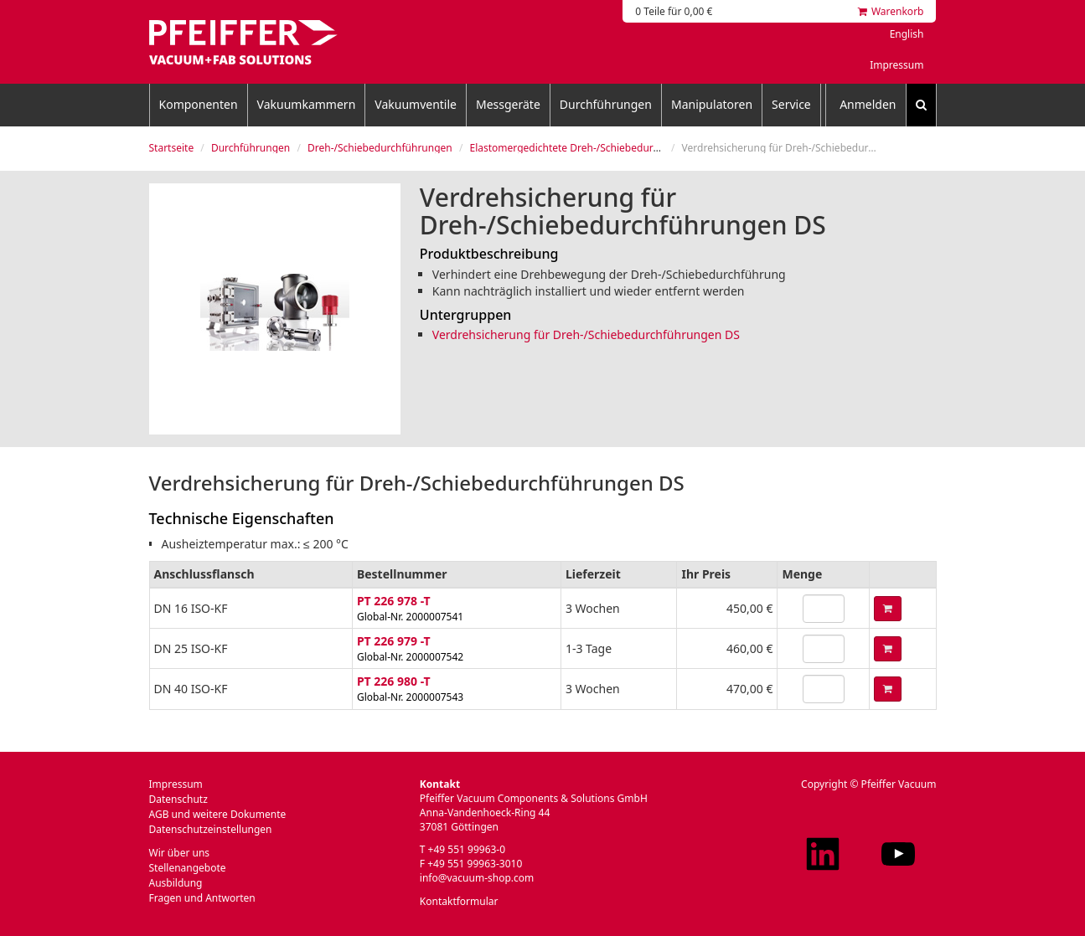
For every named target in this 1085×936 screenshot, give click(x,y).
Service (791, 104)
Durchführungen (606, 104)
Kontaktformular (459, 901)
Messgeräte (508, 104)
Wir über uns (179, 853)
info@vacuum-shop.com (477, 878)
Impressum (896, 65)
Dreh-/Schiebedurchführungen (379, 148)
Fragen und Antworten (202, 898)
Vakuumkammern (306, 104)
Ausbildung (176, 883)
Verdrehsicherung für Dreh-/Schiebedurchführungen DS (586, 334)
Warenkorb (891, 11)
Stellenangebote (187, 868)
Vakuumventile (416, 104)
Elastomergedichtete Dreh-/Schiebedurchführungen (592, 148)
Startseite (171, 148)
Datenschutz (178, 799)
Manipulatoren (711, 104)
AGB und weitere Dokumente (218, 814)
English (907, 34)
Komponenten (198, 104)
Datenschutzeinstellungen (210, 829)
